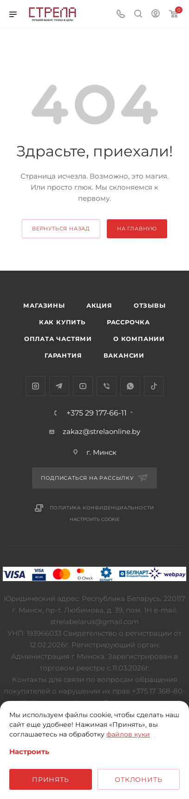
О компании (139, 338)
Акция (99, 305)
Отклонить (138, 779)
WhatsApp (130, 386)
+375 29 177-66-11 (96, 413)
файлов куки (128, 734)
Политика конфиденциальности (102, 508)
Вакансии (124, 355)
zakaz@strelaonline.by (101, 431)
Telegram (59, 386)
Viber (107, 386)
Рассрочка (128, 322)
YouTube (83, 386)
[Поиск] (138, 14)
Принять (50, 779)
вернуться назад (61, 228)
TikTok (154, 386)
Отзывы (150, 305)
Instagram (36, 386)
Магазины (44, 305)
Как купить (62, 322)
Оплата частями (58, 338)
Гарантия (63, 355)
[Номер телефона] (121, 14)
